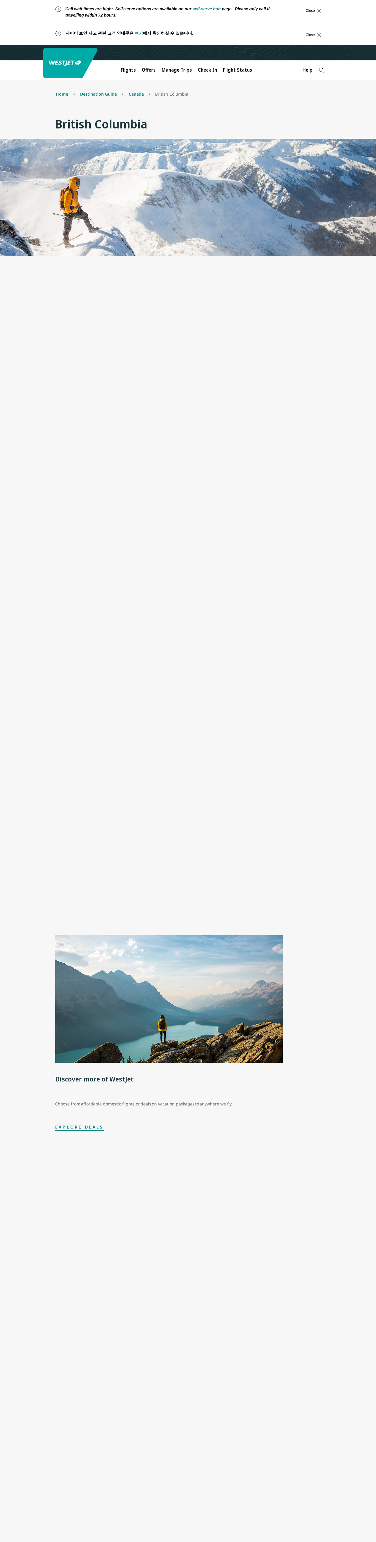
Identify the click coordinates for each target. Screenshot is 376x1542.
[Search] (322, 70)
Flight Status (237, 70)
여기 (139, 33)
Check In (207, 70)
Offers (149, 70)
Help (307, 70)
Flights (128, 70)
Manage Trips (177, 70)
